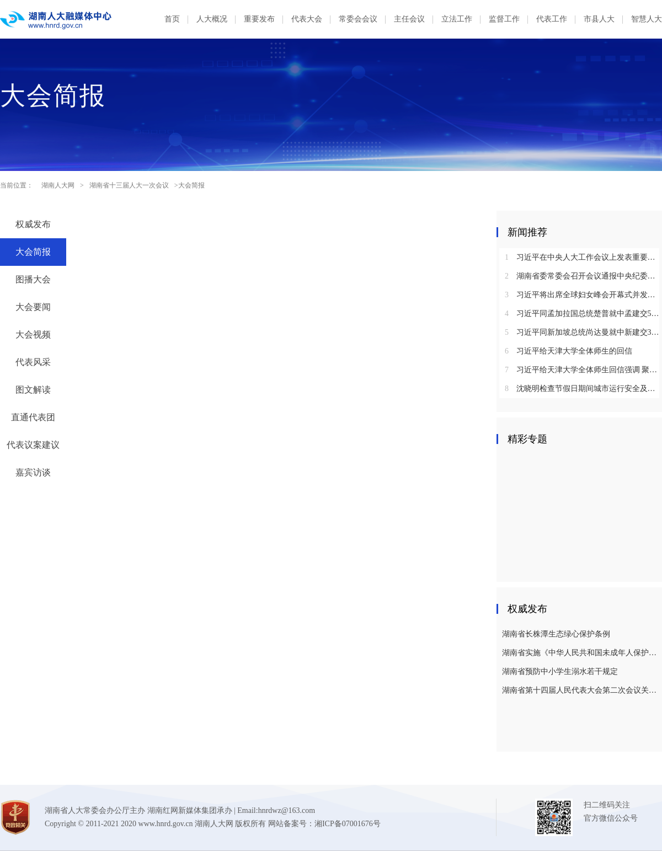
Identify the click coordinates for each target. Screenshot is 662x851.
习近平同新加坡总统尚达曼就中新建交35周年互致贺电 (583, 332)
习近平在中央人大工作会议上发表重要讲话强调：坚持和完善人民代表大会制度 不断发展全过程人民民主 (583, 257)
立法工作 (456, 19)
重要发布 (259, 19)
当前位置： (16, 185)
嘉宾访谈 (33, 472)
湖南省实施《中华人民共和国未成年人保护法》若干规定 (580, 653)
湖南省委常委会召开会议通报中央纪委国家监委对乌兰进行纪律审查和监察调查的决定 (583, 276)
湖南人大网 (57, 185)
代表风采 (33, 362)
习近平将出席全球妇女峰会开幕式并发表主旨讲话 (583, 295)
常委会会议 (358, 19)
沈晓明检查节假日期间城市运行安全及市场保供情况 (583, 388)
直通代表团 (33, 417)
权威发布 (33, 224)
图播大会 (33, 279)
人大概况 (211, 19)
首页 (172, 19)
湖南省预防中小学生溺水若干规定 (560, 671)
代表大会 (306, 19)
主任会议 (409, 19)
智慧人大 (646, 19)
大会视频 (33, 334)
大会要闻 (33, 307)
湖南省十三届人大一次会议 (129, 185)
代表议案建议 (33, 444)
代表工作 (551, 19)
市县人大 (599, 19)
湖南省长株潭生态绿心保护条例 (556, 634)
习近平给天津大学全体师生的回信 (568, 351)
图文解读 (33, 389)
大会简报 (33, 251)
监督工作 (504, 19)
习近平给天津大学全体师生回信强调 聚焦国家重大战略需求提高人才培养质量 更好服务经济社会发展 (583, 370)
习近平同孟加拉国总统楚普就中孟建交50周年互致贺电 (583, 313)
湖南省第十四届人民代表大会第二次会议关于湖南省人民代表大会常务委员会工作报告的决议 (580, 690)
